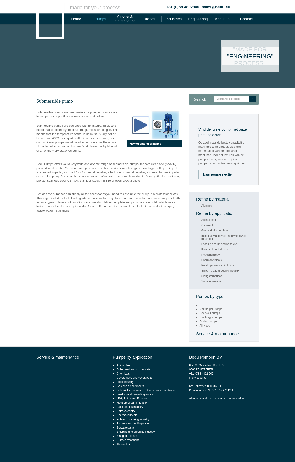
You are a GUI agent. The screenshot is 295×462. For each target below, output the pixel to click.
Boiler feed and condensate (133, 369)
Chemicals (207, 225)
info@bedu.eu (197, 377)
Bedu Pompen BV (205, 357)
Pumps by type (210, 296)
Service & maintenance (125, 19)
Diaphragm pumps (211, 317)
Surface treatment (212, 281)
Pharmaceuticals (211, 260)
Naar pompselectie (217, 174)
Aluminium (207, 205)
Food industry (125, 382)
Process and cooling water (133, 423)
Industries (174, 19)
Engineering (198, 19)
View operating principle (145, 143)
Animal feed (208, 220)
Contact (246, 19)
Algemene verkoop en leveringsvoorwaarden (216, 398)
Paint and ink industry (214, 249)
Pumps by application (132, 357)
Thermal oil (123, 444)
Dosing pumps (208, 321)
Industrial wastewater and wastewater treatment (224, 237)
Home (76, 19)
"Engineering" (250, 56)
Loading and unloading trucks (219, 244)
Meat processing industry (132, 402)
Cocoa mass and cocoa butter (135, 377)
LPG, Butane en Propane (132, 398)
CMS (260, 451)
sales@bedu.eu (216, 7)
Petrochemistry (210, 254)
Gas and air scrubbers (215, 230)
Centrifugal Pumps (211, 309)
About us (222, 19)
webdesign (272, 451)
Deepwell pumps (210, 313)
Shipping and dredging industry (220, 270)
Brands (149, 19)
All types (205, 325)
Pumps (100, 19)
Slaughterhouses (211, 276)
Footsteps (289, 451)
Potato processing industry (217, 265)
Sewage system (126, 427)
